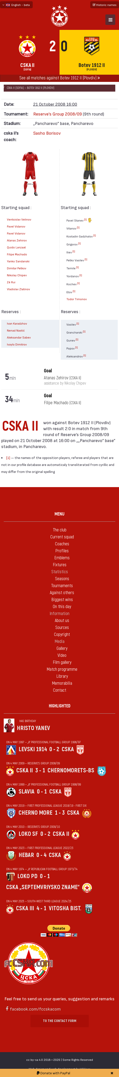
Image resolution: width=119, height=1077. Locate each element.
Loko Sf (28, 834)
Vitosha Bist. (65, 908)
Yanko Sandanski (18, 261)
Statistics (59, 572)
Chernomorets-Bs (71, 770)
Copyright (62, 634)
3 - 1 (40, 770)
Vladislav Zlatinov (18, 289)
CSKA (68, 749)
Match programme (62, 669)
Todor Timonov (76, 299)
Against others (62, 593)
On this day (62, 607)
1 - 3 (60, 812)
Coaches (62, 544)
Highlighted (59, 706)
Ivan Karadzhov (17, 323)
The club (59, 530)
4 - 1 (41, 908)
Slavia (26, 791)
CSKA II (24, 770)
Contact (59, 690)
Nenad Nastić (16, 330)
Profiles (62, 551)
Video (62, 655)
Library (62, 676)
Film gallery (62, 662)
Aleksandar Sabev (19, 337)
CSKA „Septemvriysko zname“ (43, 887)
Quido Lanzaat (16, 247)
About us (62, 621)
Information (59, 614)
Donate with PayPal (53, 1073)
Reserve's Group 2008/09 (57, 113)
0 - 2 (54, 749)
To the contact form (59, 1021)
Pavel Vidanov (16, 226)
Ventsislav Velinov (19, 219)
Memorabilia (62, 683)
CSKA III (25, 908)
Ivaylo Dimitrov (17, 344)
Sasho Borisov (47, 132)
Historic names (105, 4)
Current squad (62, 537)
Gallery (62, 648)
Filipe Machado (17, 254)
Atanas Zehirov (17, 240)
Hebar (26, 855)
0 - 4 (41, 855)
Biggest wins (62, 600)
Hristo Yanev (33, 728)
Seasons (62, 579)
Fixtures (59, 565)
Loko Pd (27, 876)
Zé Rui (11, 282)
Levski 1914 (33, 749)
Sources (62, 627)
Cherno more (35, 812)
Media (59, 641)
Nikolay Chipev (17, 275)
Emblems (62, 558)
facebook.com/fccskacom (35, 1009)
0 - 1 (42, 791)
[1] (85, 219)
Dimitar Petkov (16, 268)
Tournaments (62, 586)
